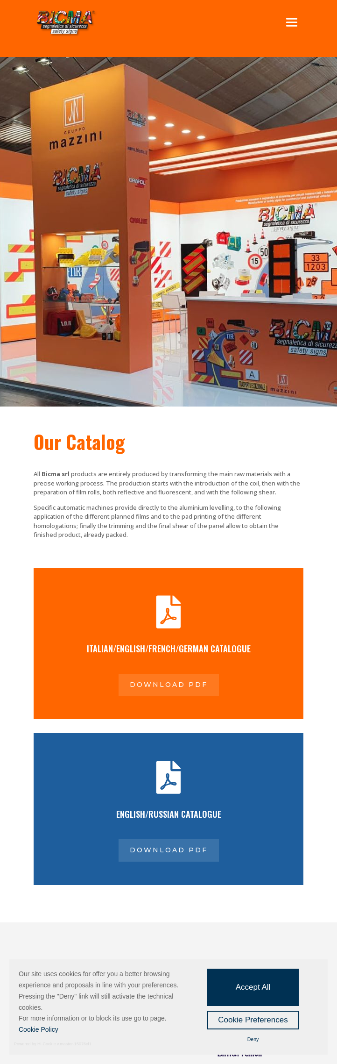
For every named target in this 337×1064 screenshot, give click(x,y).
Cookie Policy (38, 1029)
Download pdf (169, 684)
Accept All (253, 987)
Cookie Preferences (253, 1019)
